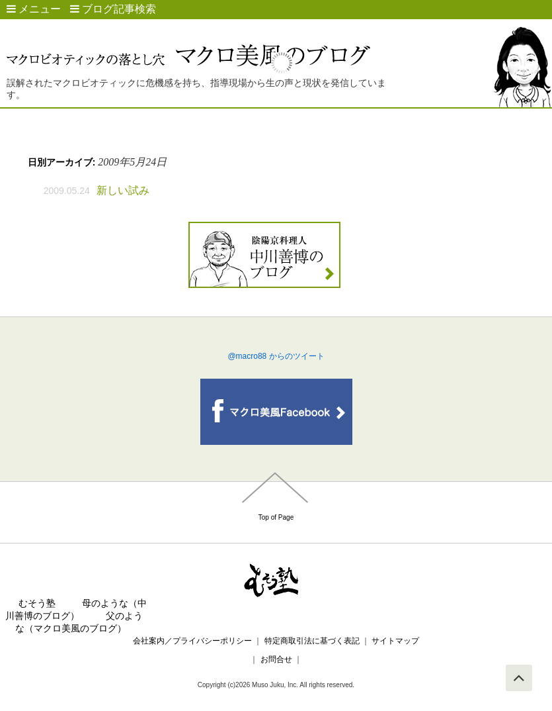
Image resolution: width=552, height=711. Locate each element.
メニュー (34, 9)
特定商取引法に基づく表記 (312, 640)
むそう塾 (37, 603)
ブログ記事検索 (113, 9)
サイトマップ (395, 640)
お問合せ (276, 659)
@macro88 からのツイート (275, 356)
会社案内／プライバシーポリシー (192, 640)
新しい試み (123, 190)
